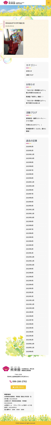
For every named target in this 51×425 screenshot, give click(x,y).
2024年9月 (29, 190)
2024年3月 (29, 206)
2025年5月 (29, 174)
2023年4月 (29, 241)
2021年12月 (30, 300)
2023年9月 (29, 221)
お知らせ (29, 71)
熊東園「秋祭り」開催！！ (35, 97)
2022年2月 (29, 292)
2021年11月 (30, 304)
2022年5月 (29, 280)
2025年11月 (30, 154)
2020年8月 (29, 351)
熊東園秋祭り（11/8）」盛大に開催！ (36, 130)
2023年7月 (29, 229)
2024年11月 (30, 182)
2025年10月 (30, 158)
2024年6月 (29, 198)
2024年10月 (30, 186)
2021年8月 (29, 316)
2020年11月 (30, 347)
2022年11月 (30, 261)
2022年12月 (30, 257)
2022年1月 (29, 296)
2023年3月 (29, 245)
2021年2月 (29, 340)
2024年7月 (29, 194)
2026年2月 (29, 150)
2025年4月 (29, 178)
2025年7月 (29, 170)
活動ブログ (29, 75)
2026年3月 (29, 146)
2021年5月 (29, 328)
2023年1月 (29, 253)
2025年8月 (29, 166)
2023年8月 (29, 225)
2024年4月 (29, 202)
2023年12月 (30, 209)
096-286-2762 (20, 381)
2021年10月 (30, 308)
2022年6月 (29, 277)
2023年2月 (29, 249)
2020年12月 (30, 344)
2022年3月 (29, 288)
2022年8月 (29, 273)
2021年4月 (29, 332)
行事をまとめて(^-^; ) (34, 125)
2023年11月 (30, 213)
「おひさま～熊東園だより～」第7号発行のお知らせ (36, 102)
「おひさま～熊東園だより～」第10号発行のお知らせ (36, 91)
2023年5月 (29, 237)
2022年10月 (30, 265)
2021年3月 (29, 336)
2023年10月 (30, 217)
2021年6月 (29, 324)
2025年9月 (29, 162)
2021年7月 (29, 320)
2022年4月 (29, 284)
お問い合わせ (18, 387)
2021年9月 (29, 312)
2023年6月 (29, 233)
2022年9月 (29, 269)
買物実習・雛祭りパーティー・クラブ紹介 (36, 119)
